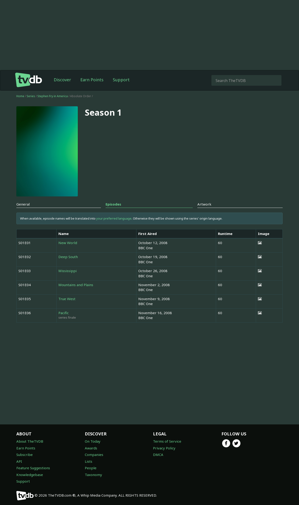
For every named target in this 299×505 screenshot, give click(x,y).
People (90, 468)
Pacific (63, 312)
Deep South (68, 256)
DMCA (158, 454)
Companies (94, 454)
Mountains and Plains (75, 284)
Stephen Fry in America (52, 96)
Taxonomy (93, 474)
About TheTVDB (29, 441)
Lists (88, 461)
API (19, 461)
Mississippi (67, 270)
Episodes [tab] (113, 204)
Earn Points (91, 79)
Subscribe (24, 454)
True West (66, 298)
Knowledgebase (29, 474)
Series (31, 96)
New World (67, 242)
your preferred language (114, 218)
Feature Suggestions (33, 468)
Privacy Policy (164, 448)
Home (20, 96)
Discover (62, 79)
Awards (91, 448)
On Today (92, 441)
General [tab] (23, 204)
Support (121, 79)
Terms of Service (167, 441)
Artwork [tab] (204, 204)
